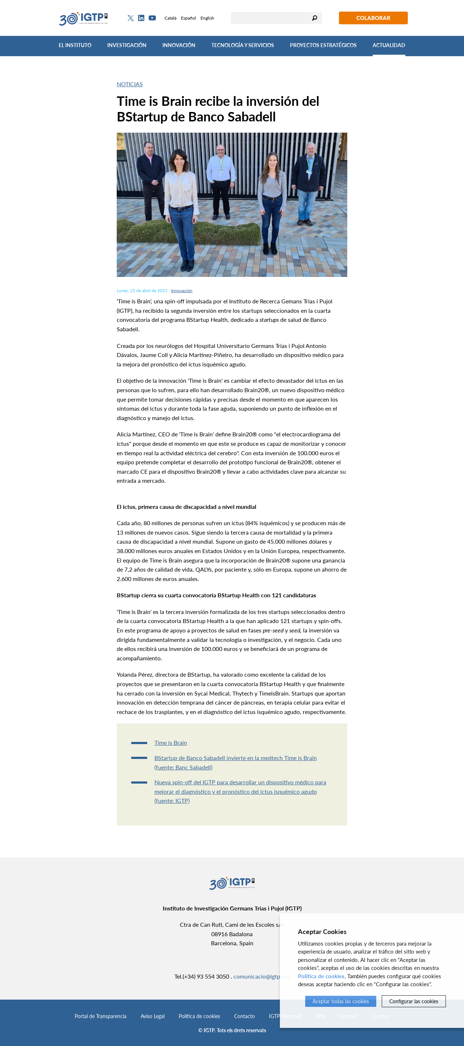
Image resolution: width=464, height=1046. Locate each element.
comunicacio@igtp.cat (261, 976)
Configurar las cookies (413, 1001)
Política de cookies (199, 1016)
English (207, 18)
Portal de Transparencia (101, 1016)
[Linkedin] (141, 18)
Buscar (314, 18)
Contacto (244, 1016)
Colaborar (373, 17)
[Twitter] (131, 18)
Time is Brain (170, 742)
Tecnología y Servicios (242, 45)
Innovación (178, 45)
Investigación (126, 45)
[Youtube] (152, 18)
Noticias (130, 83)
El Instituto (75, 45)
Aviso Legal (153, 1016)
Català (171, 18)
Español (188, 18)
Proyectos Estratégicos (323, 45)
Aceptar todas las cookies (340, 1001)
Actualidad (389, 45)
